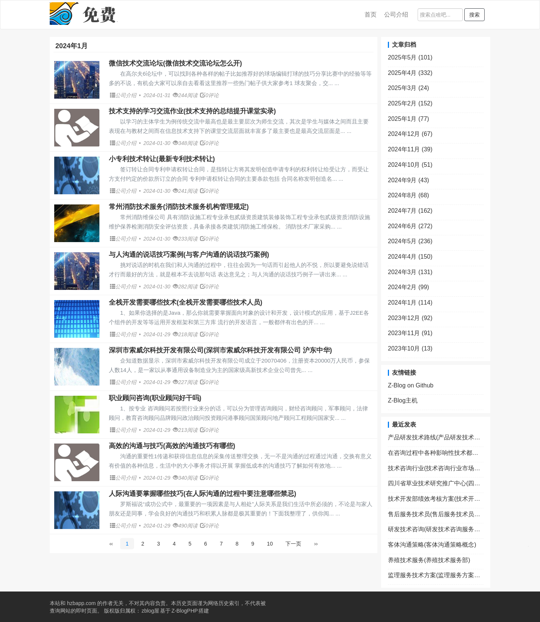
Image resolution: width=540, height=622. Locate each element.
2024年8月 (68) (408, 195)
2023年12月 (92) (410, 318)
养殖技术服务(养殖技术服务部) (429, 560)
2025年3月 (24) (408, 88)
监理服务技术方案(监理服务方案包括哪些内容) (436, 575)
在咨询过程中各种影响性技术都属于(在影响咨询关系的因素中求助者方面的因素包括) (436, 453)
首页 (371, 14)
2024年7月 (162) (410, 210)
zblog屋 (150, 611)
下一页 (293, 544)
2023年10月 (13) (410, 348)
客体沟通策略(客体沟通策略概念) (432, 544)
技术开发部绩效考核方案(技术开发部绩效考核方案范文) (436, 498)
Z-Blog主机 (403, 400)
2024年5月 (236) (410, 241)
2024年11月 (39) (410, 149)
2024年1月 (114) (410, 302)
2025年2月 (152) (410, 103)
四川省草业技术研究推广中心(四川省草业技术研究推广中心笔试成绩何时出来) (436, 483)
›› (315, 544)
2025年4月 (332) (410, 73)
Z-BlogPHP (184, 611)
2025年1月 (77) (408, 119)
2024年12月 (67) (410, 134)
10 (270, 544)
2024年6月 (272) (410, 226)
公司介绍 (396, 14)
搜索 (474, 15)
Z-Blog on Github (410, 385)
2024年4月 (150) (410, 256)
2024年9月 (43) (408, 180)
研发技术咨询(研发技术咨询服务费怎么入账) (436, 529)
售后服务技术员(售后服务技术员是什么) (436, 514)
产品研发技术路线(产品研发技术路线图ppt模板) (436, 437)
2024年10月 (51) (410, 165)
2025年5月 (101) (410, 57)
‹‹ (111, 544)
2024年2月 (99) (408, 287)
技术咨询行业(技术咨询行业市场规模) (436, 468)
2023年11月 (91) (410, 333)
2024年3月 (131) (410, 272)
